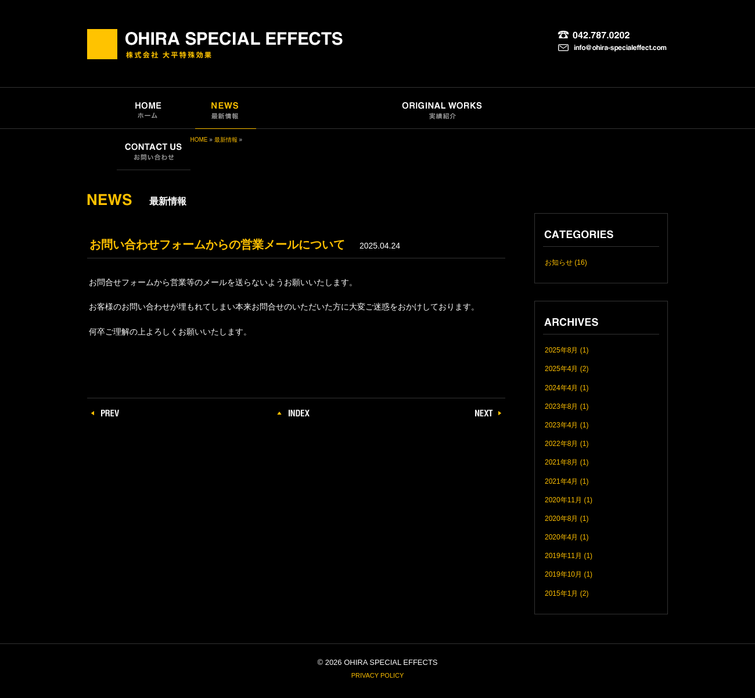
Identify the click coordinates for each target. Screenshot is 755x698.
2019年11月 (563, 556)
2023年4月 (561, 425)
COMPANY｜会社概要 (546, 108)
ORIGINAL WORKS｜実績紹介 (443, 108)
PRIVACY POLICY (377, 675)
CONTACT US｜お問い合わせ (153, 149)
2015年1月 (561, 593)
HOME (199, 139)
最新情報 (226, 139)
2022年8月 (561, 444)
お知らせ (559, 262)
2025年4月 (561, 369)
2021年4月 (561, 481)
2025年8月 (561, 350)
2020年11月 (563, 500)
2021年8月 (561, 462)
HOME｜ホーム (148, 108)
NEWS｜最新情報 (225, 108)
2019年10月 (563, 574)
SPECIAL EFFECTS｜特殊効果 (322, 108)
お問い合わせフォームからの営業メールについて (217, 244)
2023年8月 (561, 406)
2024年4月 (561, 388)
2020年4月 (561, 537)
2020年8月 (561, 518)
